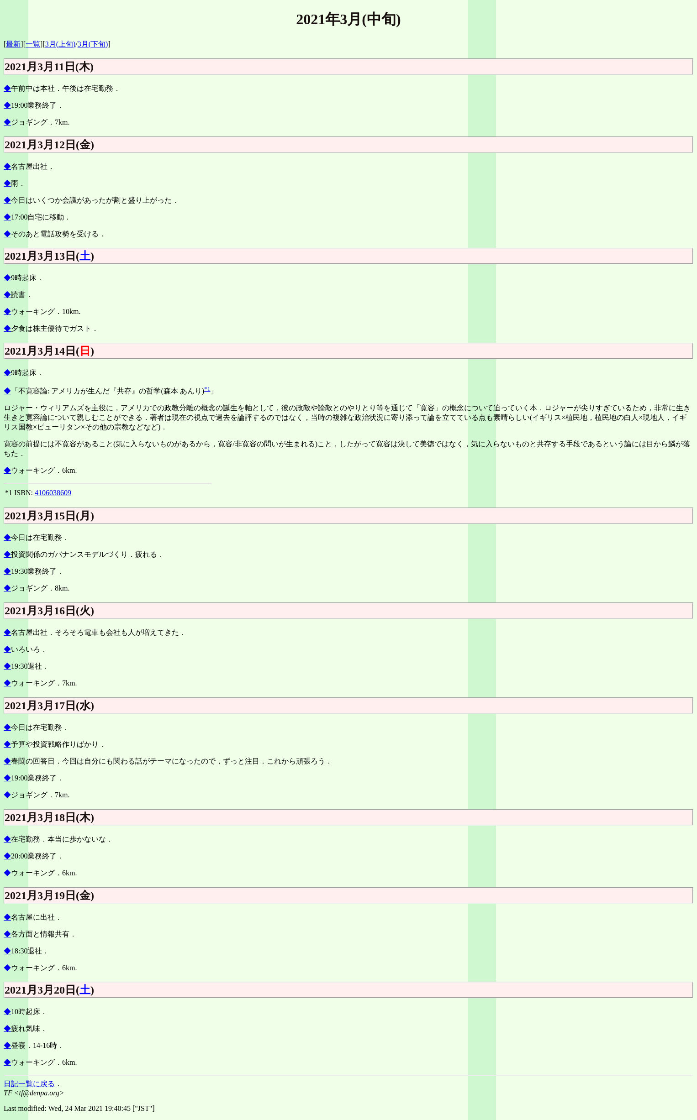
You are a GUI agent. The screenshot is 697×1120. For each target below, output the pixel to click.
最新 (13, 44)
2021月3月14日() (49, 351)
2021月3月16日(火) (49, 611)
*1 (207, 388)
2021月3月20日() (49, 990)
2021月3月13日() (49, 256)
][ (42, 44)
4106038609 (53, 493)
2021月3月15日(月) (49, 516)
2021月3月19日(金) (49, 895)
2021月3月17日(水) (49, 706)
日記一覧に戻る (29, 1084)
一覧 (33, 44)
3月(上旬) (60, 44)
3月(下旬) (93, 44)
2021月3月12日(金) (49, 145)
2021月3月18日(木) (49, 817)
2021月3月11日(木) (49, 67)
